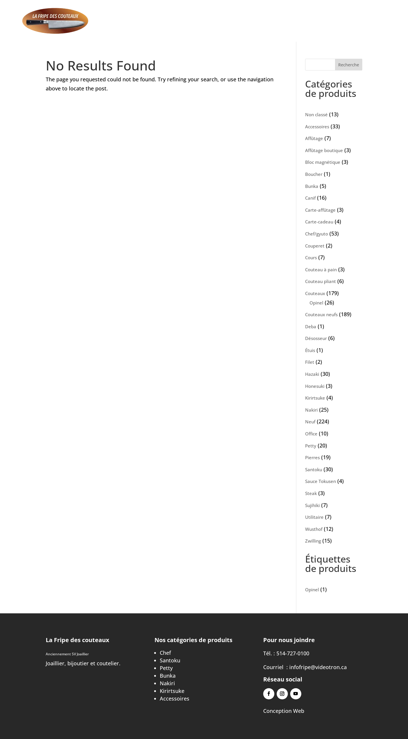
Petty (166, 667)
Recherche (348, 65)
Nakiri (167, 683)
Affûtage (206, 22)
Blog (285, 22)
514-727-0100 (292, 653)
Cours (264, 22)
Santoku (170, 660)
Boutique (237, 22)
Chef (165, 652)
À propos (337, 22)
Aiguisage (175, 22)
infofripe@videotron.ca (318, 667)
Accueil (146, 22)
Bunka (168, 675)
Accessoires (174, 698)
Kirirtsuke (172, 690)
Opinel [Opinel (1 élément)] (316, 589)
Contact (308, 22)
